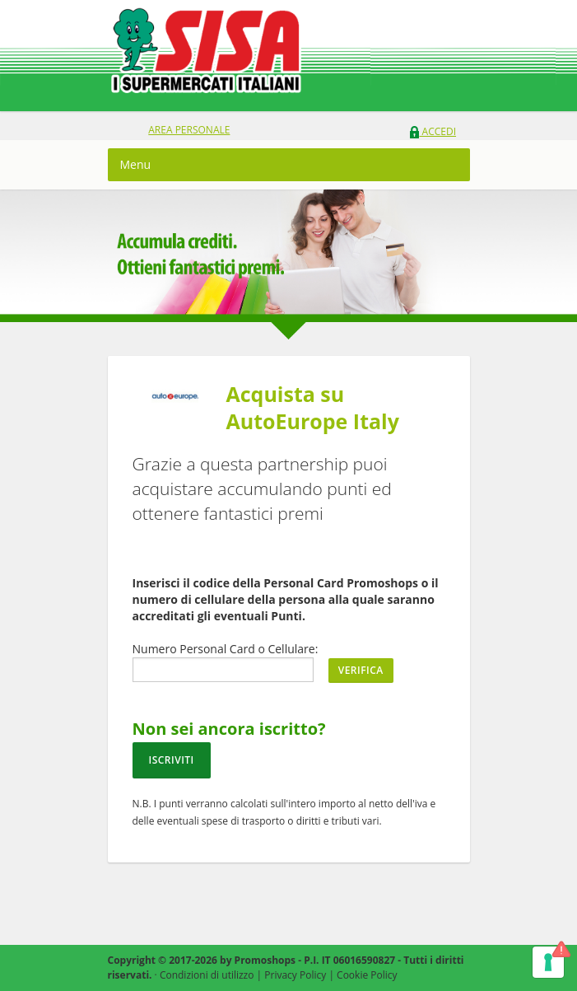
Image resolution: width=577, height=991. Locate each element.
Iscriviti (171, 760)
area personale (189, 130)
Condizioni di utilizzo (207, 975)
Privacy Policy (295, 975)
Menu (135, 164)
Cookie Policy (367, 975)
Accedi (432, 131)
